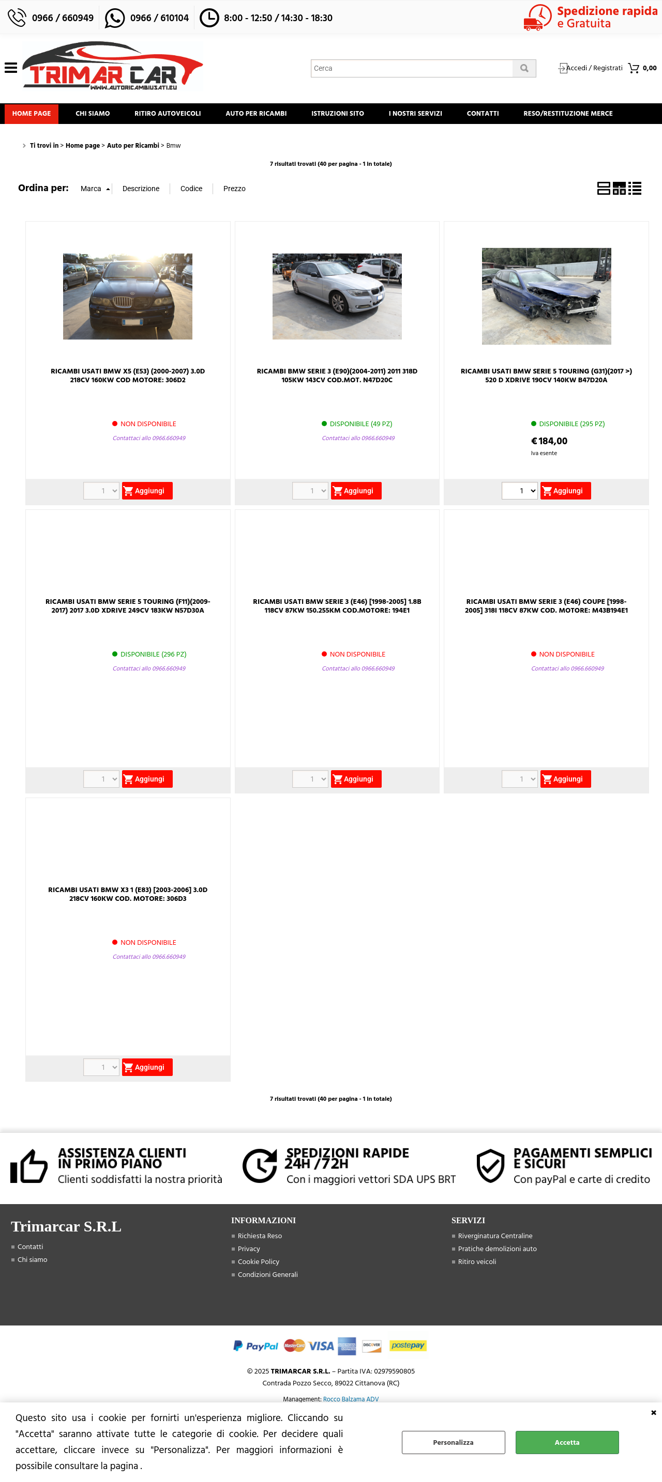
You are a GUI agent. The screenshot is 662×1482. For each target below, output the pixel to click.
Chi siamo (102, 116)
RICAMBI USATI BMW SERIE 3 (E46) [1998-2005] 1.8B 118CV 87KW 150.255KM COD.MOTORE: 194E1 (337, 638)
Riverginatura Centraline (495, 1268)
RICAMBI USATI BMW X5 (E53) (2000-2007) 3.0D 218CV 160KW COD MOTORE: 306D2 (128, 407)
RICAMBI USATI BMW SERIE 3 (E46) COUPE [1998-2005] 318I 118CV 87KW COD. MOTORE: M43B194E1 (546, 638)
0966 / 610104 (159, 18)
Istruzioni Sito (366, 116)
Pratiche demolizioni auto (497, 1281)
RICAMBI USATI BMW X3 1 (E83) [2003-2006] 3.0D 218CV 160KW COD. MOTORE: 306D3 (127, 926)
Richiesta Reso (260, 1268)
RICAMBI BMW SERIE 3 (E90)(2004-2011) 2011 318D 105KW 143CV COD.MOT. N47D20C (337, 407)
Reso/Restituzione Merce (60, 142)
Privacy (249, 1281)
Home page (35, 116)
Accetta (567, 1442)
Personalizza (453, 1442)
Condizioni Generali (268, 1307)
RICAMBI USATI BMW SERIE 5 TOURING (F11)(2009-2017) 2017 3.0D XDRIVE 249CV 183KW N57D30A (128, 638)
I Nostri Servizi (450, 116)
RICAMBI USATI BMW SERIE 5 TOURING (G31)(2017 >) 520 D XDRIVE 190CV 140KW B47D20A (546, 407)
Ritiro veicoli (477, 1294)
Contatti (524, 116)
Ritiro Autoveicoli (184, 116)
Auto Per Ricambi (278, 116)
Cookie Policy (258, 1294)
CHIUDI (654, 1413)
